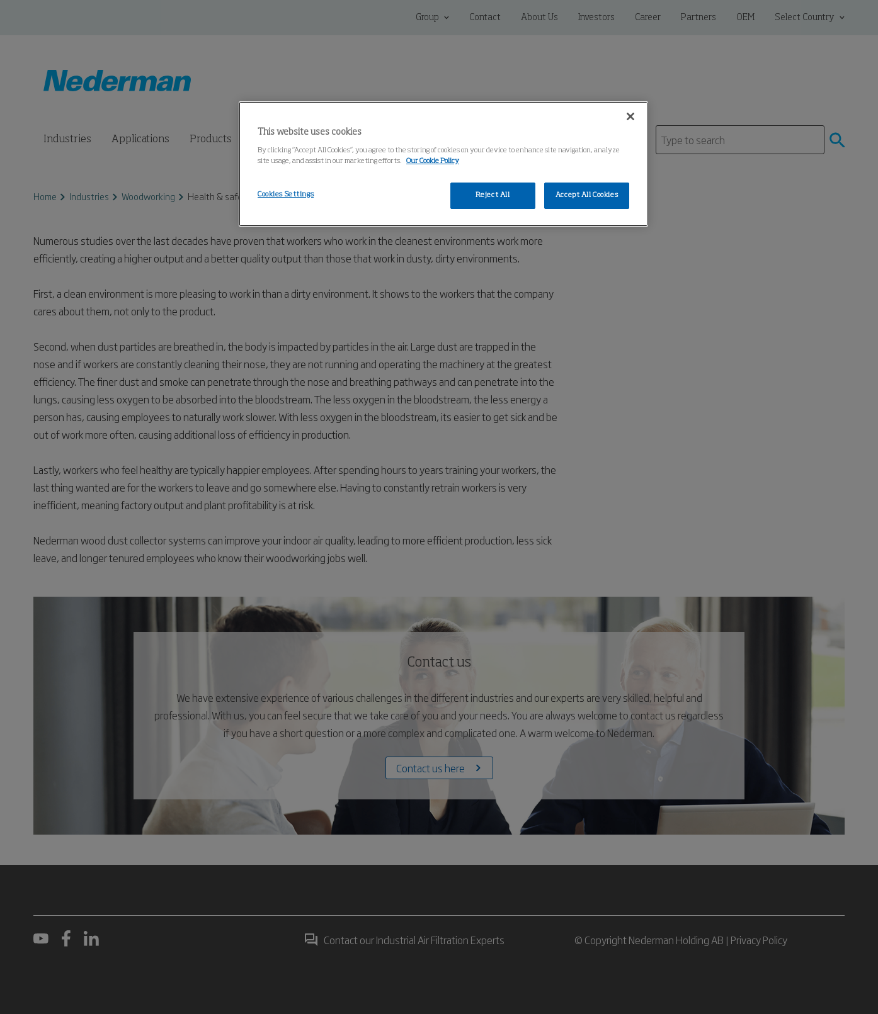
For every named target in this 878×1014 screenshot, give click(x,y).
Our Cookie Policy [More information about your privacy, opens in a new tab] (432, 161)
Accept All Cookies (587, 195)
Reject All (493, 195)
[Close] (630, 116)
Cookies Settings (286, 194)
